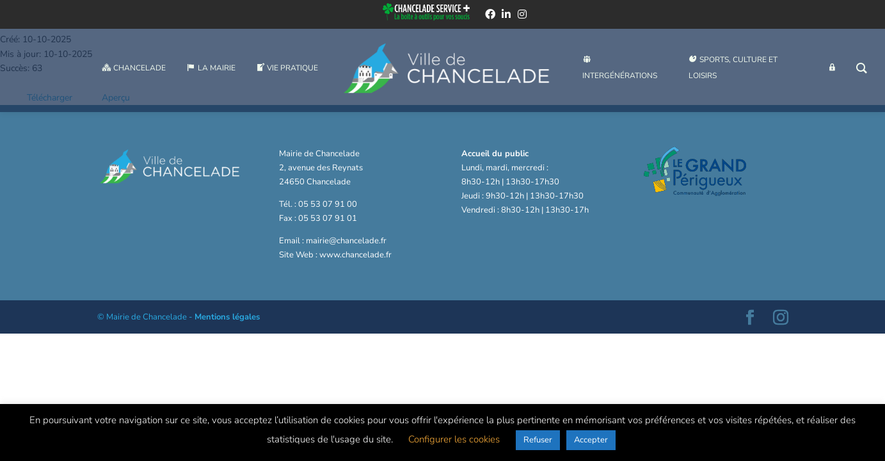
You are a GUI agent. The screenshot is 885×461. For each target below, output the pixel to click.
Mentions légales (227, 317)
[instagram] (522, 15)
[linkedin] (506, 15)
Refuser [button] (537, 440)
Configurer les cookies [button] (454, 439)
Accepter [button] (591, 440)
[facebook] (490, 15)
